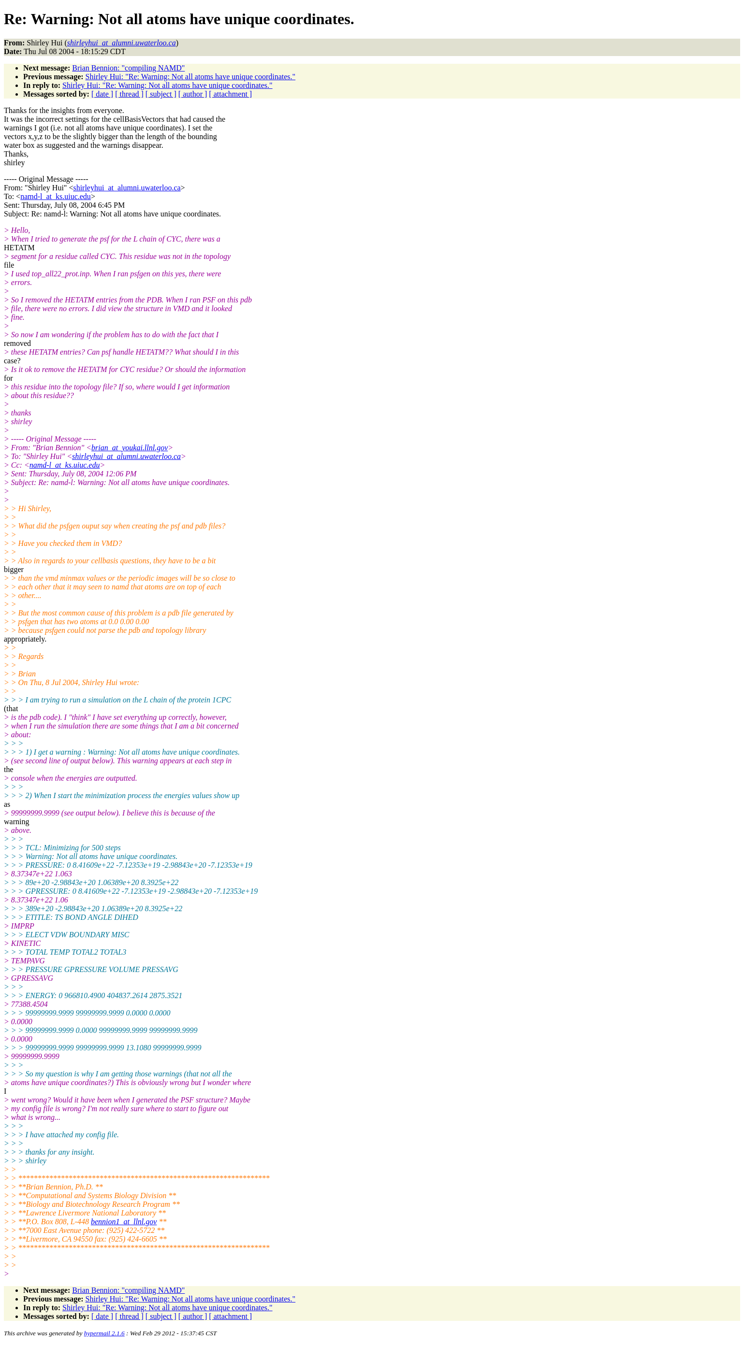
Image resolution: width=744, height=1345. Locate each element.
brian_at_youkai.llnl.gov (129, 448)
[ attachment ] (230, 94)
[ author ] (192, 94)
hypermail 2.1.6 (104, 1333)
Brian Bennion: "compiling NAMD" (128, 68)
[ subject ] (161, 94)
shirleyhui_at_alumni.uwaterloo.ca (126, 188)
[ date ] (102, 94)
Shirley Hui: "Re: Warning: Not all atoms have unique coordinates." (191, 76)
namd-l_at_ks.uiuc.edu (55, 196)
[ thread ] (129, 94)
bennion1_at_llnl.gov (124, 1221)
